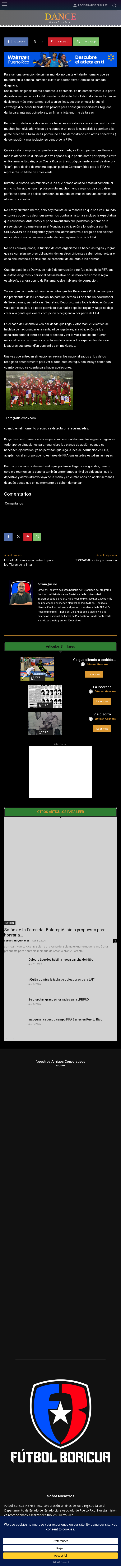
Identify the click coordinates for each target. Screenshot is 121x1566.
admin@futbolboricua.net (72, 1503)
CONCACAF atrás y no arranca (96, 560)
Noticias (9, 902)
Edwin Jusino (47, 584)
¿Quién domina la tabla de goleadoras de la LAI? (61, 959)
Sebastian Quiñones (16, 920)
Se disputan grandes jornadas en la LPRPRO (58, 979)
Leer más (94, 674)
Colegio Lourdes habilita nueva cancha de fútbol (61, 939)
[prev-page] (6, 1018)
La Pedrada (102, 687)
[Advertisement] (60, 772)
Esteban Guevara (97, 663)
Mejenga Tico (35, 677)
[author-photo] (83, 664)
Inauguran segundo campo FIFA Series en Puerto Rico (65, 999)
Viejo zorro (102, 714)
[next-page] (13, 1018)
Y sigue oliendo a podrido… (94, 660)
